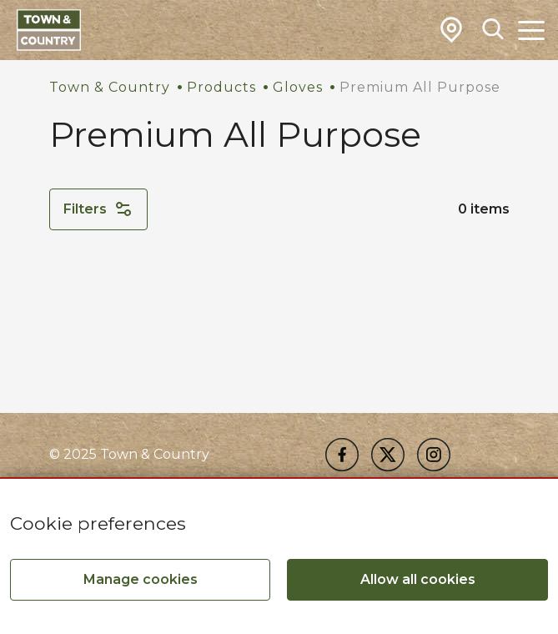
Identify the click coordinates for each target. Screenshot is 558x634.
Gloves (298, 87)
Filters (98, 209)
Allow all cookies (417, 579)
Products (221, 87)
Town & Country (109, 87)
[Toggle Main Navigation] (531, 30)
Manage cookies (140, 579)
